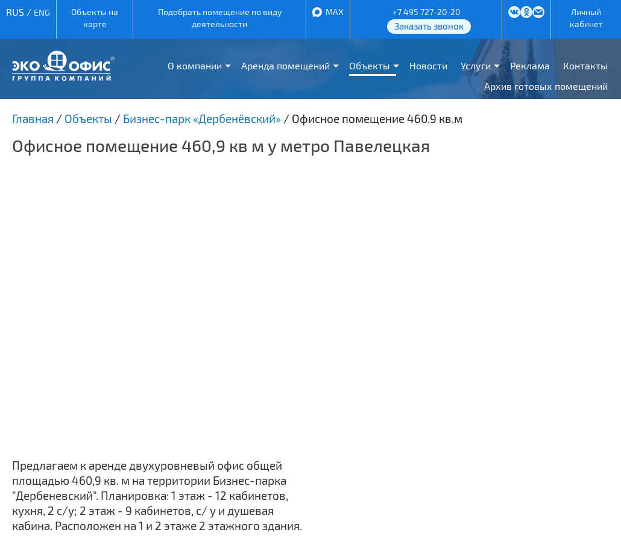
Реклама (530, 65)
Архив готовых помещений (546, 86)
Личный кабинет (586, 18)
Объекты (369, 65)
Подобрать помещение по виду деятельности (220, 18)
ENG (42, 12)
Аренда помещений (285, 65)
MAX (335, 12)
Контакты (585, 65)
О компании (195, 65)
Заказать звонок (429, 26)
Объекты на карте (94, 18)
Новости (428, 65)
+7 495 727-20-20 (426, 12)
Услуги (476, 65)
